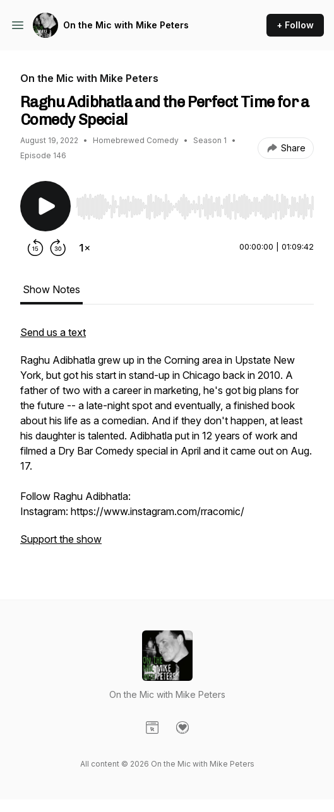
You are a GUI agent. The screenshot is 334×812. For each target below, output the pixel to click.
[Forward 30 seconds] (58, 248)
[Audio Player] (195, 203)
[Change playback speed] (84, 248)
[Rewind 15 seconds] (35, 248)
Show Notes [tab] (51, 289)
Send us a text (53, 332)
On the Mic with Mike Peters (126, 25)
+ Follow (295, 25)
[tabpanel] (167, 442)
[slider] (195, 207)
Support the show (61, 539)
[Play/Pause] (45, 206)
